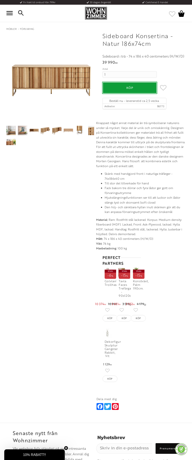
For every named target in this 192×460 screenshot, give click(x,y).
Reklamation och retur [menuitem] (19, 414)
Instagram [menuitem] (150, 393)
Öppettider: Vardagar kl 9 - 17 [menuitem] (113, 393)
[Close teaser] (66, 448)
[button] (10, 13)
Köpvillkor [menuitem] (12, 399)
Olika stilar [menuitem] (57, 399)
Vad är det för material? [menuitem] (20, 409)
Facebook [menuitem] (151, 399)
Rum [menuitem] (54, 404)
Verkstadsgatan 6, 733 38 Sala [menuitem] (112, 409)
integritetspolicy (108, 361)
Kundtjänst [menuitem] (12, 393)
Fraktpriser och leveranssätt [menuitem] (22, 404)
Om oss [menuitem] (55, 393)
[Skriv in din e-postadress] (124, 343)
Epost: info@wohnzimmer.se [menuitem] (112, 404)
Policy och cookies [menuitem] (17, 419)
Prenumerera (169, 344)
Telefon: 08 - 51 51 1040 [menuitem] (109, 399)
